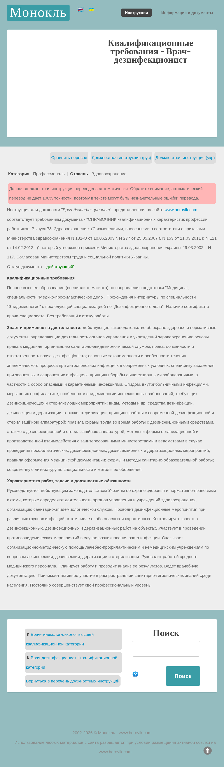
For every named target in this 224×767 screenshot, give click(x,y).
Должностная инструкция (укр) (185, 157)
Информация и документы (187, 12)
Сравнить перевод (69, 157)
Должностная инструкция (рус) (121, 157)
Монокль (38, 12)
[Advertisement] (112, 100)
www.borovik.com (180, 209)
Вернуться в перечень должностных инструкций (72, 681)
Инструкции (136, 12)
